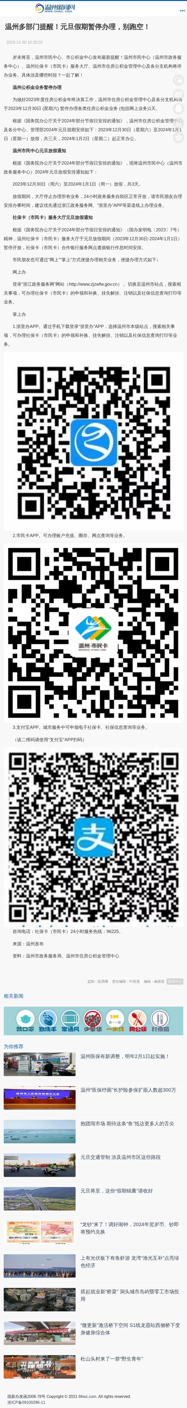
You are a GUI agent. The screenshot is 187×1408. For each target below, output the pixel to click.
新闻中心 (175, 981)
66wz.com (87, 1396)
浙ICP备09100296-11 (26, 1402)
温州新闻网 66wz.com (47, 968)
